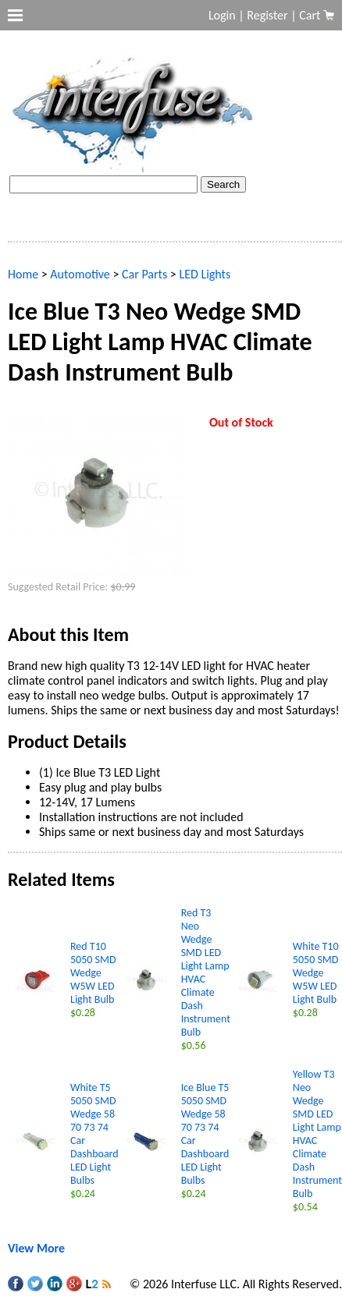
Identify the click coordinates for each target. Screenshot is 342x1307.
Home (23, 274)
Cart (311, 15)
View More (36, 1248)
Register (267, 15)
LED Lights (204, 274)
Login (222, 15)
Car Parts (144, 274)
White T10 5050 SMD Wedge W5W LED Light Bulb (316, 973)
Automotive (79, 274)
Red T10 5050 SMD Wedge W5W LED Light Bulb (93, 973)
